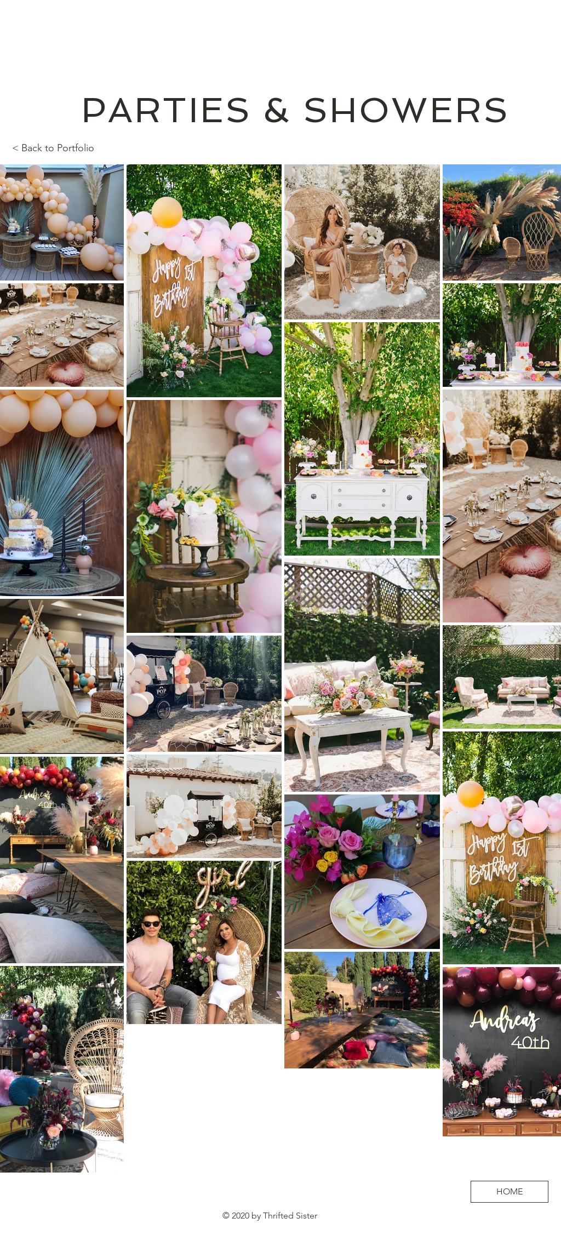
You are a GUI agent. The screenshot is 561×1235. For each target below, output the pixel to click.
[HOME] (509, 1192)
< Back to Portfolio (53, 148)
